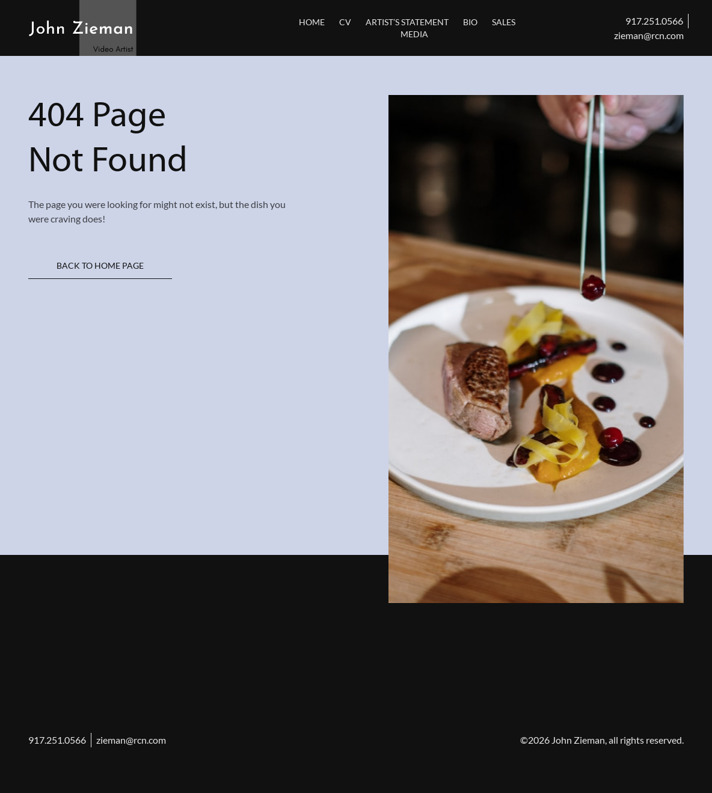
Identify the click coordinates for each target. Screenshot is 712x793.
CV (345, 22)
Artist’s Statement (407, 22)
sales (503, 22)
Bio (470, 22)
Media (414, 34)
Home (312, 22)
